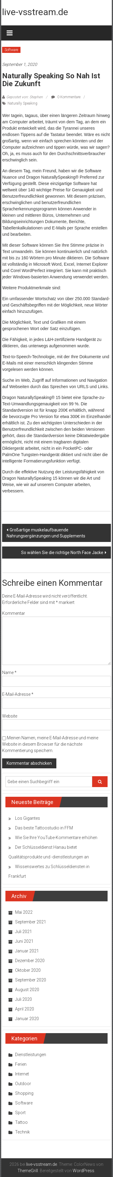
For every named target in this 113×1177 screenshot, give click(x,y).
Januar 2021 (27, 950)
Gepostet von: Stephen (24, 97)
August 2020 (27, 989)
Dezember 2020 (30, 960)
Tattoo (21, 1122)
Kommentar (13, 613)
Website (9, 716)
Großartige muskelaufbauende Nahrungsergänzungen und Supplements (46, 532)
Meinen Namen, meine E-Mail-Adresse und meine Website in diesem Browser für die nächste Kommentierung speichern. (50, 744)
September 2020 (30, 980)
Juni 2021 (24, 941)
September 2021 (30, 921)
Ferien (21, 1064)
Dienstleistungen (30, 1054)
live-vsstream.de (35, 12)
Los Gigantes (27, 818)
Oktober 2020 (28, 970)
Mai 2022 (24, 912)
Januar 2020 (27, 1018)
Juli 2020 (23, 999)
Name (9, 672)
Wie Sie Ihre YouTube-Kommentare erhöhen (56, 837)
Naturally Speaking (22, 103)
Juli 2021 (23, 931)
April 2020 (24, 1009)
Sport (20, 1112)
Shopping (24, 1093)
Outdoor (23, 1083)
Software (11, 50)
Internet (22, 1074)
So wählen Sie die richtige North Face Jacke (62, 552)
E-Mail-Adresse (17, 694)
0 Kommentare (65, 97)
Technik (22, 1132)
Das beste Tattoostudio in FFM (44, 827)
